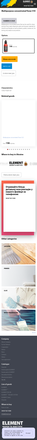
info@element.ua (6, 414)
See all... (3, 380)
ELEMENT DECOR (6, 392)
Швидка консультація (9, 59)
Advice (3, 349)
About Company (5, 342)
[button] (8, 149)
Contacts (3, 354)
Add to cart (7, 66)
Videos (3, 357)
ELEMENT (4, 387)
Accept (28, 433)
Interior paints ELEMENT (8, 370)
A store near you (8, 73)
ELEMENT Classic (6, 397)
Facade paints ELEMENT (8, 372)
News (3, 352)
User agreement (5, 359)
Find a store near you (11, 175)
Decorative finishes (6, 374)
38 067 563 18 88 (28, 6)
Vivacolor (3, 367)
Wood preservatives (6, 377)
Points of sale (5, 407)
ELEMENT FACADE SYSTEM (9, 395)
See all (34, 332)
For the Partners (5, 344)
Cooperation (4, 347)
